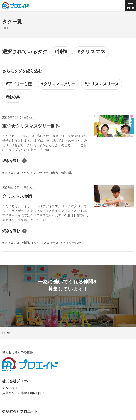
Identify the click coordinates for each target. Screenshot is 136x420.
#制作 (60, 51)
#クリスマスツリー (58, 84)
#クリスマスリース (102, 84)
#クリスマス (92, 51)
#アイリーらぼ (19, 84)
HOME (6, 333)
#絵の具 (13, 97)
